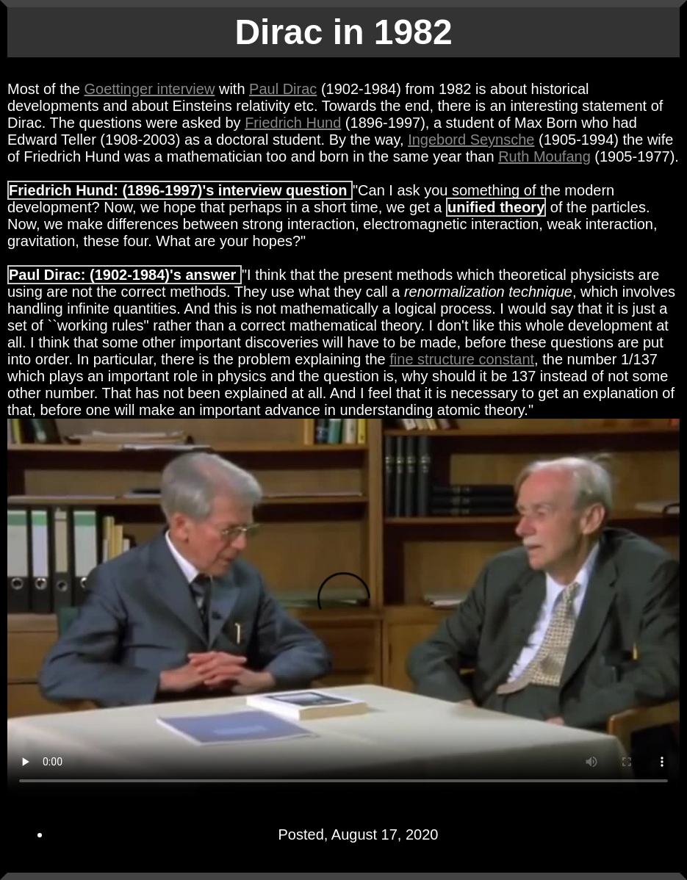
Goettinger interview (149, 89)
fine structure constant (461, 359)
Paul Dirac (283, 89)
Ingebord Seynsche (471, 139)
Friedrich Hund (293, 123)
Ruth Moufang (544, 156)
